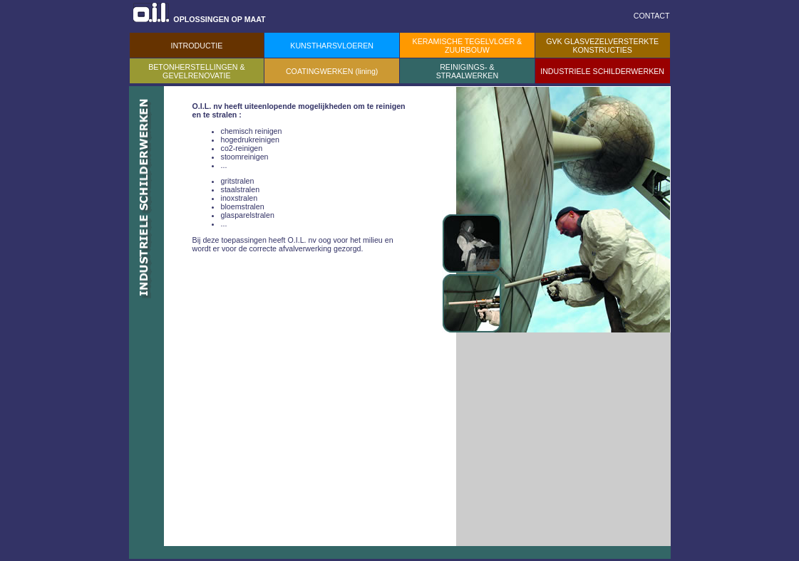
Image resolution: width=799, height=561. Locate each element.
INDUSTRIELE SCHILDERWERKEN (602, 71)
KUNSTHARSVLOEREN (331, 45)
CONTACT (652, 15)
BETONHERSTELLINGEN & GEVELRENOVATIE (196, 71)
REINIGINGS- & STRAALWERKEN (467, 71)
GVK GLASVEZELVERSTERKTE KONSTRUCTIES (602, 45)
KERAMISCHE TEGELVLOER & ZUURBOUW (467, 45)
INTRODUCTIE (196, 45)
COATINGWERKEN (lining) (332, 71)
